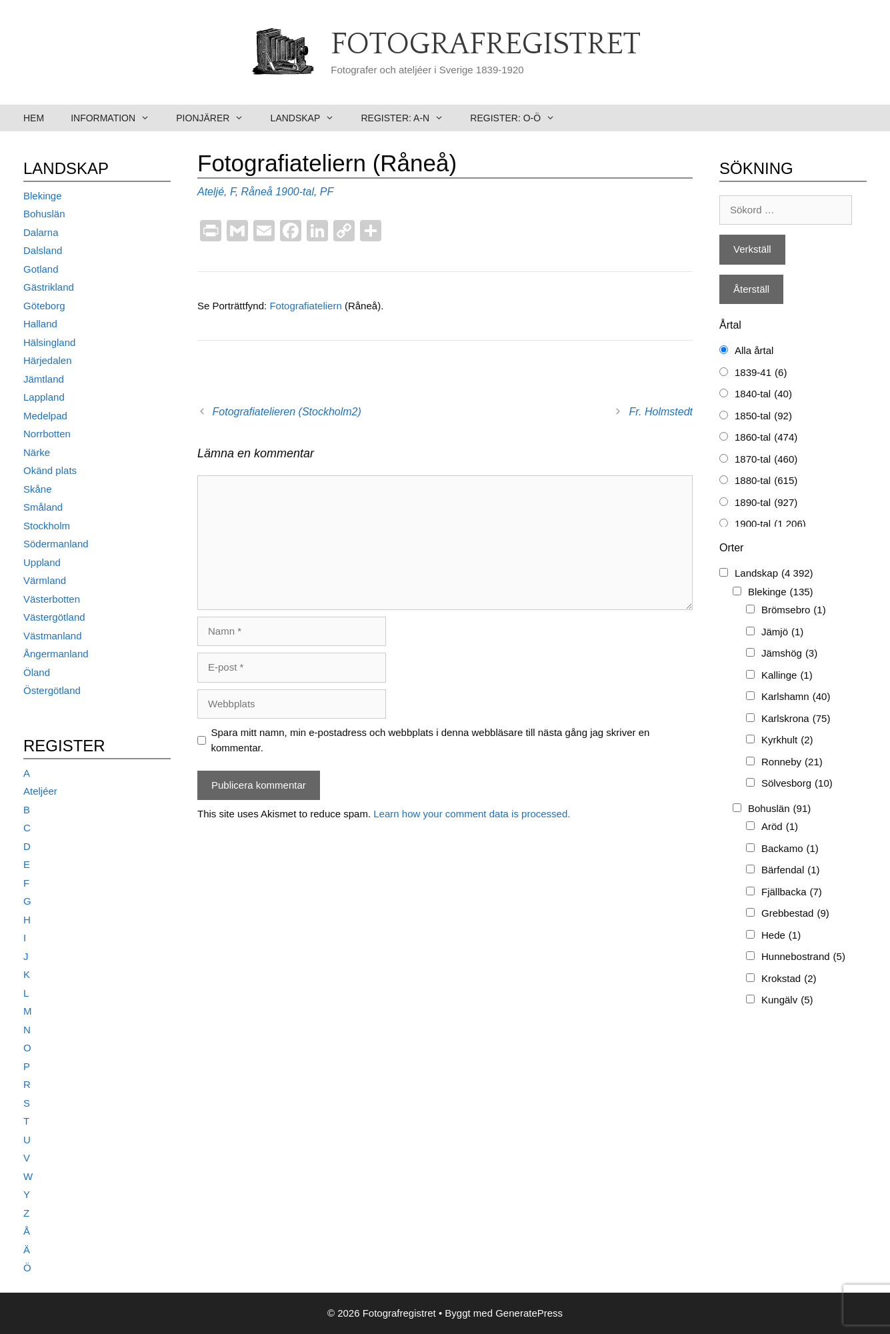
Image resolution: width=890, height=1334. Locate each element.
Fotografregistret (486, 44)
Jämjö (782, 632)
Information (117, 118)
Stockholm (46, 525)
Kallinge (787, 675)
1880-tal (766, 481)
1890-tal (766, 503)
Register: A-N (409, 118)
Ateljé (210, 191)
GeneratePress (529, 1313)
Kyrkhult (787, 740)
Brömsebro (793, 610)
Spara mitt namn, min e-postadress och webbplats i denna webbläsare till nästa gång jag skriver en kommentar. (430, 740)
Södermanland (56, 543)
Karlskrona (795, 719)
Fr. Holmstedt (661, 411)
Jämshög (789, 653)
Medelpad (45, 415)
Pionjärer (216, 118)
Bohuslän (44, 213)
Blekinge (42, 195)
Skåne (37, 489)
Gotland (41, 269)
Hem (33, 118)
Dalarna (41, 232)
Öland (36, 672)
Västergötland (54, 617)
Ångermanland (56, 653)
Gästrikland (48, 287)
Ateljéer (40, 791)
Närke (36, 452)
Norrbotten (47, 433)
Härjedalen (47, 360)
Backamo (790, 849)
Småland (43, 507)
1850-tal (763, 416)
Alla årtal (754, 350)
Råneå (257, 191)
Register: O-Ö (519, 118)
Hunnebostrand (803, 957)
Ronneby (792, 762)
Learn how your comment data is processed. (471, 813)
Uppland (42, 562)
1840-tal (763, 394)
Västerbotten (51, 599)
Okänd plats (50, 470)
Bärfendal (790, 870)
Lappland (44, 397)
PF (326, 191)
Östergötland (52, 690)
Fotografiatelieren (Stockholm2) (287, 411)
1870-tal (766, 459)
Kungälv (787, 1000)
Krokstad (789, 979)
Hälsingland (49, 342)
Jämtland (43, 379)
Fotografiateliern (307, 305)
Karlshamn (795, 697)
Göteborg (44, 305)
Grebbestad (795, 913)
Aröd (779, 827)
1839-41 (761, 373)
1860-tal (766, 437)
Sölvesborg (797, 783)
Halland (40, 323)
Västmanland (52, 635)
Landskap (309, 118)
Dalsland (42, 250)
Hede (781, 935)
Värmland (44, 580)
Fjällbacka (791, 892)
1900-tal (294, 191)
